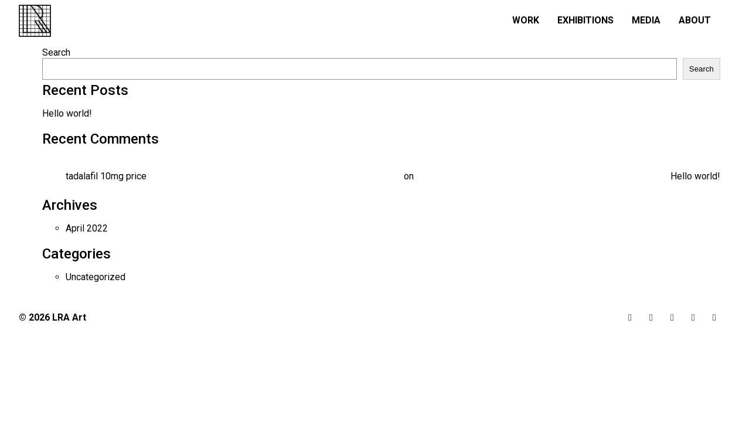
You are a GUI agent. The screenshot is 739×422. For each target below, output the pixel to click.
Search (56, 52)
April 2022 (87, 228)
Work (525, 20)
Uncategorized (95, 277)
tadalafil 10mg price (106, 176)
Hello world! (67, 113)
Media (646, 20)
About (695, 20)
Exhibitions (585, 20)
